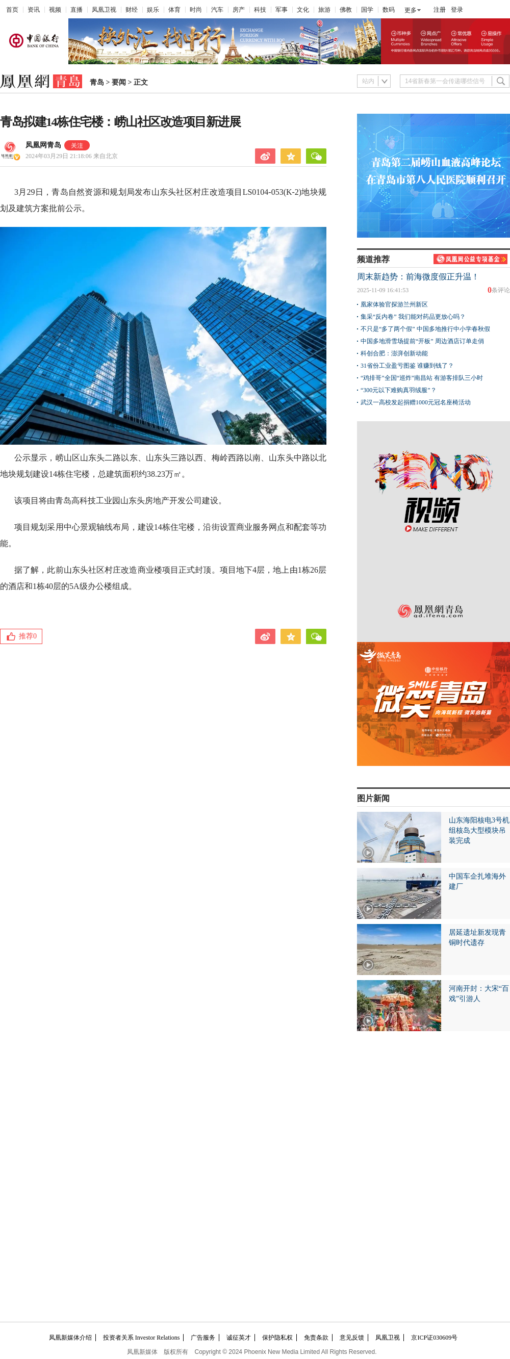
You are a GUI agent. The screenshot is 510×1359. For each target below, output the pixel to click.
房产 (239, 9)
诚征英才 (238, 1337)
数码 (388, 9)
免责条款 (316, 1337)
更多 (410, 10)
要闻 (119, 82)
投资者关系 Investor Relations (141, 1337)
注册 (440, 9)
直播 (76, 9)
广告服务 (203, 1337)
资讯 (34, 9)
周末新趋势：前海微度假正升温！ (418, 276)
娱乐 (153, 9)
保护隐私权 (277, 1337)
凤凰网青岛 (43, 145)
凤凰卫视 (104, 9)
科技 (260, 9)
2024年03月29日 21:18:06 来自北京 (72, 156)
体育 (174, 9)
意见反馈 (352, 1337)
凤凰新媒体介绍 (70, 1337)
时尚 (196, 9)
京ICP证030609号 (434, 1337)
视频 (55, 9)
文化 (303, 9)
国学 (367, 9)
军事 (281, 9)
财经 (131, 9)
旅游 (324, 9)
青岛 (97, 82)
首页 (12, 9)
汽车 (217, 9)
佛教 (346, 9)
